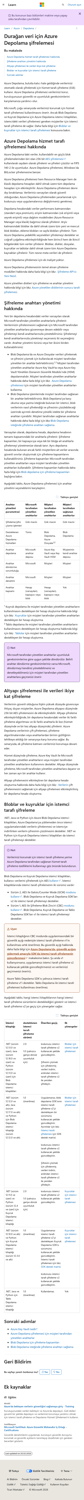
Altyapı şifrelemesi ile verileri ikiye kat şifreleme (31, 66)
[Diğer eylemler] (77, 28)
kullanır (53, 880)
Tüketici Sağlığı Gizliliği (32, 1484)
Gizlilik (10, 1484)
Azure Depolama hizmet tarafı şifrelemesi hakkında (33, 56)
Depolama (28, 28)
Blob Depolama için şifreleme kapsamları (35, 1342)
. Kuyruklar (20, 615)
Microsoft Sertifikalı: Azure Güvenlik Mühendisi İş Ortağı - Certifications (35, 1429)
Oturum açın (74, 4)
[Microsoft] (42, 4)
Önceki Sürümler (30, 1479)
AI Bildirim (12, 1479)
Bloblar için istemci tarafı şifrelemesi (71, 1047)
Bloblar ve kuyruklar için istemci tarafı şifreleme (31, 70)
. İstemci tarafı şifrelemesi (50, 1130)
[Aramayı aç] (63, 5)
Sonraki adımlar (15, 74)
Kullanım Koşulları (59, 1484)
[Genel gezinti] (3, 5)
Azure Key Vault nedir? (24, 1329)
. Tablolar (19, 633)
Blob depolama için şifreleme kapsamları (45, 472)
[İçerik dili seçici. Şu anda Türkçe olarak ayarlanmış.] (14, 1471)
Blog (46, 1479)
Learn (7, 28)
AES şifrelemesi (54, 159)
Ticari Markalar (14, 1489)
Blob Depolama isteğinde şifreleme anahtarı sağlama (42, 1347)
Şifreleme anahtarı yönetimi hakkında (26, 61)
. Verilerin (62, 785)
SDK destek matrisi (51, 1266)
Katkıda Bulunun (63, 1479)
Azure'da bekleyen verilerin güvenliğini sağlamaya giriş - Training (39, 1406)
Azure (17, 28)
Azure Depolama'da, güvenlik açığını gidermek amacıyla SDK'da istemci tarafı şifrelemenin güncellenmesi (41, 953)
